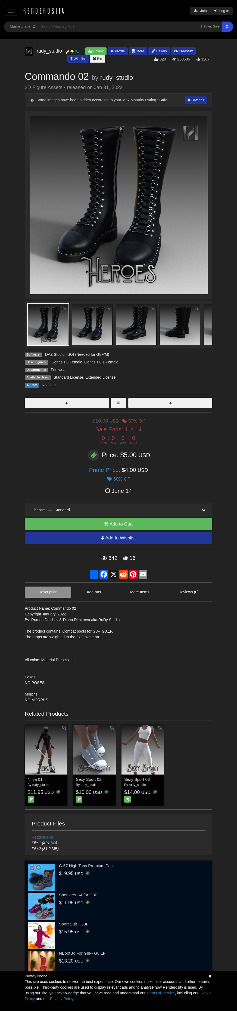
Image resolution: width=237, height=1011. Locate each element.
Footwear (59, 370)
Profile (118, 51)
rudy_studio (116, 77)
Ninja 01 (35, 779)
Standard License (68, 377)
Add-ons (94, 592)
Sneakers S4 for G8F (78, 894)
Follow (96, 51)
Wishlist (78, 59)
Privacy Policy (61, 999)
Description (47, 592)
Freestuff (183, 51)
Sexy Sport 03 (137, 779)
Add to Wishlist (118, 538)
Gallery (159, 51)
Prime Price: (105, 470)
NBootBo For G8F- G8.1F (82, 953)
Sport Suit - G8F (73, 924)
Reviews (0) (189, 592)
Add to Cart (118, 524)
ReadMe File (42, 837)
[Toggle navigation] (10, 11)
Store (138, 51)
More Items (139, 592)
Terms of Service (160, 993)
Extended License (100, 377)
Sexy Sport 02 (88, 779)
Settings (196, 100)
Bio (97, 59)
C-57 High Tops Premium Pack (87, 865)
